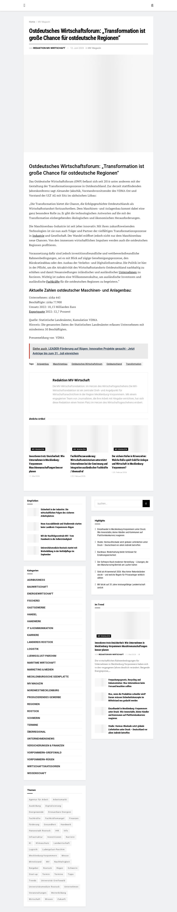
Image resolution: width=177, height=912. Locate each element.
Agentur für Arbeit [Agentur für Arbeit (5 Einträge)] (38, 799)
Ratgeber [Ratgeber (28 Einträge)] (34, 868)
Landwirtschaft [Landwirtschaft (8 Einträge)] (62, 843)
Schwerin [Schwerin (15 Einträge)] (73, 868)
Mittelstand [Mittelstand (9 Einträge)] (35, 862)
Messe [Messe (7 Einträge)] (65, 856)
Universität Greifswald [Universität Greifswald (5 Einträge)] (53, 880)
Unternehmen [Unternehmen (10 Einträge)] (71, 887)
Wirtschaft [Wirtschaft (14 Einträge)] (34, 899)
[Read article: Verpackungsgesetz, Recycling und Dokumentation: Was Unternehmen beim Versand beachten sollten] (101, 682)
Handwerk (34, 621)
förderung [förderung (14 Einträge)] (34, 824)
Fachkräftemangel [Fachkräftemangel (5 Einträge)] (55, 818)
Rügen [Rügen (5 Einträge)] (60, 868)
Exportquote (37, 312)
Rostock (33, 711)
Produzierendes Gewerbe (44, 697)
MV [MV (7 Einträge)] (48, 862)
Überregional (36, 731)
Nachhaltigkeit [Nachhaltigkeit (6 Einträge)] (62, 862)
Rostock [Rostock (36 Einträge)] (47, 868)
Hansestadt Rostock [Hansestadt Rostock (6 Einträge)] (40, 831)
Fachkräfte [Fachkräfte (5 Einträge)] (35, 818)
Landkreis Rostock (40, 642)
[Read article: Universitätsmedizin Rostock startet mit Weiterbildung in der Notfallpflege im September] (33, 550)
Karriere (33, 635)
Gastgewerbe (36, 607)
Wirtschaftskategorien (43, 766)
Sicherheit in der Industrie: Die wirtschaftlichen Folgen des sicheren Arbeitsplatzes (57, 512)
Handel (32, 614)
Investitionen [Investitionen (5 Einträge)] (54, 837)
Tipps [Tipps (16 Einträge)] (71, 874)
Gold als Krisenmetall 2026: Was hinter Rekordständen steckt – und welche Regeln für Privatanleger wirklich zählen (121, 574)
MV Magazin (44, 22)
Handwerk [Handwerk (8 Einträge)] (66, 824)
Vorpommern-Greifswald (44, 752)
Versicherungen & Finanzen (45, 745)
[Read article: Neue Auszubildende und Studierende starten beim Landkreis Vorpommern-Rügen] (33, 526)
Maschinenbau (60, 364)
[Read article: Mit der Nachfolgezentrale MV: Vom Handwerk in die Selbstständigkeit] (33, 538)
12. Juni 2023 (77, 48)
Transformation (133, 364)
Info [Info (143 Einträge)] (66, 831)
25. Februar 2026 (77, 476)
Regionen (33, 704)
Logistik (33, 648)
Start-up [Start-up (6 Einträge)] (33, 874)
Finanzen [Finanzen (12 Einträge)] (74, 818)
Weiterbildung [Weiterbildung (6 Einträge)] (58, 893)
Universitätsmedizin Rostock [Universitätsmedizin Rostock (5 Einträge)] (44, 887)
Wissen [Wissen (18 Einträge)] (49, 899)
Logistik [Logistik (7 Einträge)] (33, 849)
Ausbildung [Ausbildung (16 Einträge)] (35, 806)
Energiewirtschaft (40, 593)
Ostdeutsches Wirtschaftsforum (87, 364)
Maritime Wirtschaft (41, 662)
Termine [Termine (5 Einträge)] (58, 874)
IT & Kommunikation (40, 628)
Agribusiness (36, 579)
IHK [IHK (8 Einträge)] (57, 831)
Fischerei (33, 600)
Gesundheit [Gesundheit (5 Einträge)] (50, 824)
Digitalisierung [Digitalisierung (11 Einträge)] (53, 806)
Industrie (38, 236)
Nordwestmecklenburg (43, 690)
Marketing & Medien (40, 669)
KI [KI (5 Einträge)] (30, 843)
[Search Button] (152, 5)
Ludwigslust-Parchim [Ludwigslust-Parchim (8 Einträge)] (53, 849)
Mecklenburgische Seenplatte (48, 676)
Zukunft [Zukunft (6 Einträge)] (61, 899)
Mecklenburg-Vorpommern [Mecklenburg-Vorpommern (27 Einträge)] (43, 856)
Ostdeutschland (114, 364)
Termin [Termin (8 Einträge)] (46, 874)
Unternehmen (128, 272)
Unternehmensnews (40, 738)
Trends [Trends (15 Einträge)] (32, 880)
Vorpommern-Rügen (40, 759)
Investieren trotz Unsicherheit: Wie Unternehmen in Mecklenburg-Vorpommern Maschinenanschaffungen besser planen (121, 646)
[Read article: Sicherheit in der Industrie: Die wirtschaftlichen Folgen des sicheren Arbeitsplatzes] (33, 512)
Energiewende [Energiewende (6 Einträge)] (36, 812)
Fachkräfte (53, 282)
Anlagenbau (43, 364)
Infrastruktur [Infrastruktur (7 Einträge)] (36, 837)
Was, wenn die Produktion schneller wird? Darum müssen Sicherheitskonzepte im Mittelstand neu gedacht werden (127, 697)
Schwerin (33, 718)
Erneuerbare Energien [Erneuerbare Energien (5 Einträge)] (59, 812)
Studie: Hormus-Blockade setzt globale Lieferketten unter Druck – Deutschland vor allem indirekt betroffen (127, 729)
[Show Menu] (24, 5)
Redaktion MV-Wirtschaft (49, 48)
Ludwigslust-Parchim (41, 655)
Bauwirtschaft (37, 586)
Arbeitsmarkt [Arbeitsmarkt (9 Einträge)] (60, 799)
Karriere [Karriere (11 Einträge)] (70, 837)
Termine (32, 724)
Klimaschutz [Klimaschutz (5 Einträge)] (42, 843)
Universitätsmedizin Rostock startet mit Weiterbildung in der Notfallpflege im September (59, 551)
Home (32, 22)
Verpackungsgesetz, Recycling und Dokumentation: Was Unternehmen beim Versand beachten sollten (126, 683)
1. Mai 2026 (34, 476)
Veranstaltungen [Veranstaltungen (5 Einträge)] (38, 893)
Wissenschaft (36, 773)
